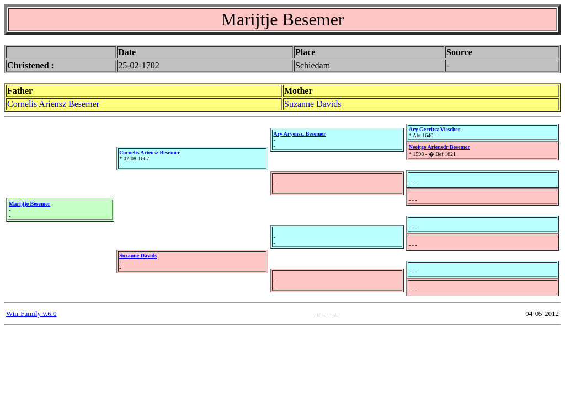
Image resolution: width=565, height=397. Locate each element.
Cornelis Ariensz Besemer (53, 104)
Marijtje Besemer (29, 204)
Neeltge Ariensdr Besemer (439, 147)
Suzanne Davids (313, 104)
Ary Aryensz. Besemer (299, 134)
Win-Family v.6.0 (31, 313)
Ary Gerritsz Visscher (434, 129)
